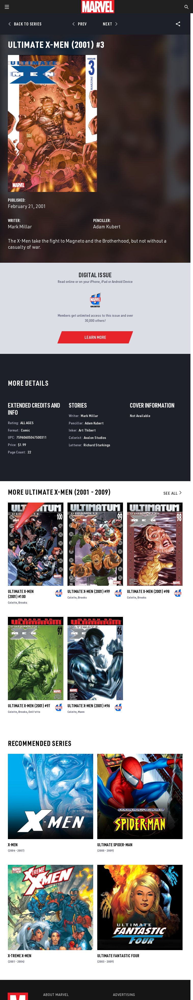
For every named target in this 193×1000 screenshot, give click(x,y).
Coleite (12, 602)
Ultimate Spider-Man (114, 844)
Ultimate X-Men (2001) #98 (148, 591)
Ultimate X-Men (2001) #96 (88, 705)
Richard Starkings (97, 445)
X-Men (13, 844)
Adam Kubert (106, 226)
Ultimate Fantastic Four (118, 955)
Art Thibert (87, 430)
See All (172, 493)
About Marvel (56, 995)
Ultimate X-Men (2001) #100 (21, 594)
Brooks (22, 602)
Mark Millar (20, 226)
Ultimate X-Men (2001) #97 (29, 705)
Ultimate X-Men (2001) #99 (88, 591)
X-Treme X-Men (19, 955)
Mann (81, 712)
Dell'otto (34, 712)
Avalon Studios (95, 437)
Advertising (124, 995)
